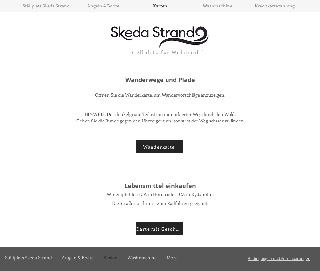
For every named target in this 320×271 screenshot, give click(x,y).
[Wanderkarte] (159, 146)
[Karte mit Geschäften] (159, 228)
